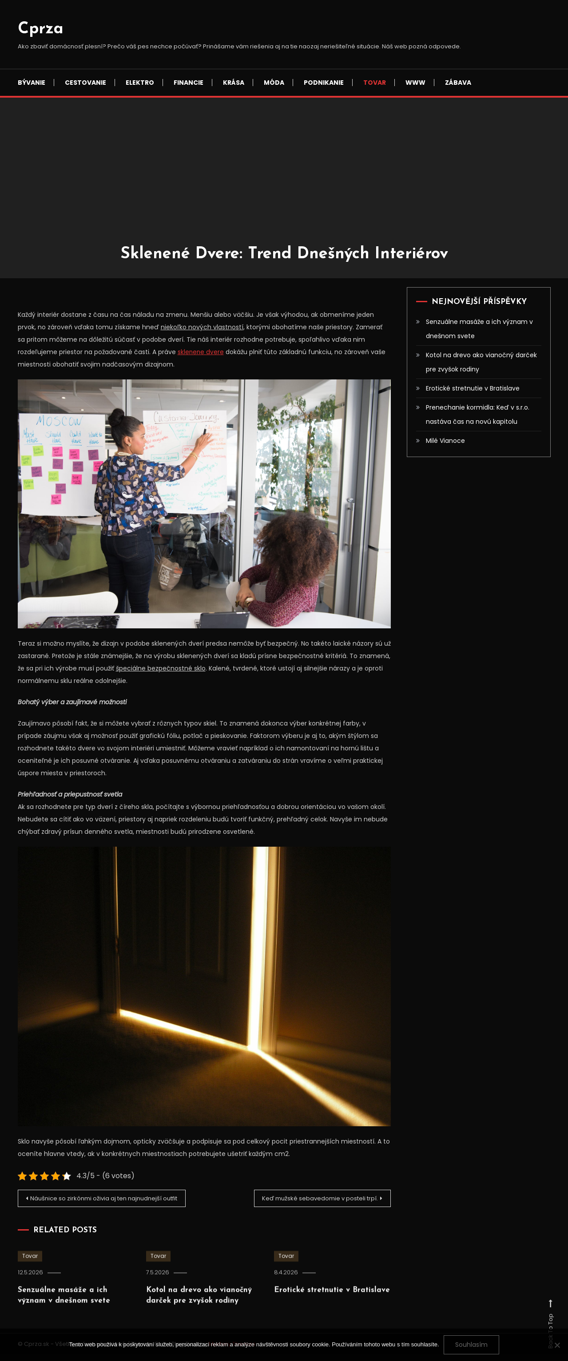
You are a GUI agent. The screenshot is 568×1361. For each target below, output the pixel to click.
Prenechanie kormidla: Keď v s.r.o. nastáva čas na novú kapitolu (477, 414)
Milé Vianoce (445, 440)
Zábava (458, 82)
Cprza (41, 29)
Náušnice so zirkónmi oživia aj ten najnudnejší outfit (101, 1202)
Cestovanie (85, 82)
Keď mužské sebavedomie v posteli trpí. (313, 1199)
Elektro (140, 82)
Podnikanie (324, 82)
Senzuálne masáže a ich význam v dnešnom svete (479, 328)
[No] (556, 1345)
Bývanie (31, 82)
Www (415, 82)
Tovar (374, 82)
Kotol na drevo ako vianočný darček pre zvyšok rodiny (481, 362)
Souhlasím (471, 1344)
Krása (233, 82)
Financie (188, 82)
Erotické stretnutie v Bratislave (473, 388)
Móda (274, 82)
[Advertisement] (284, 177)
